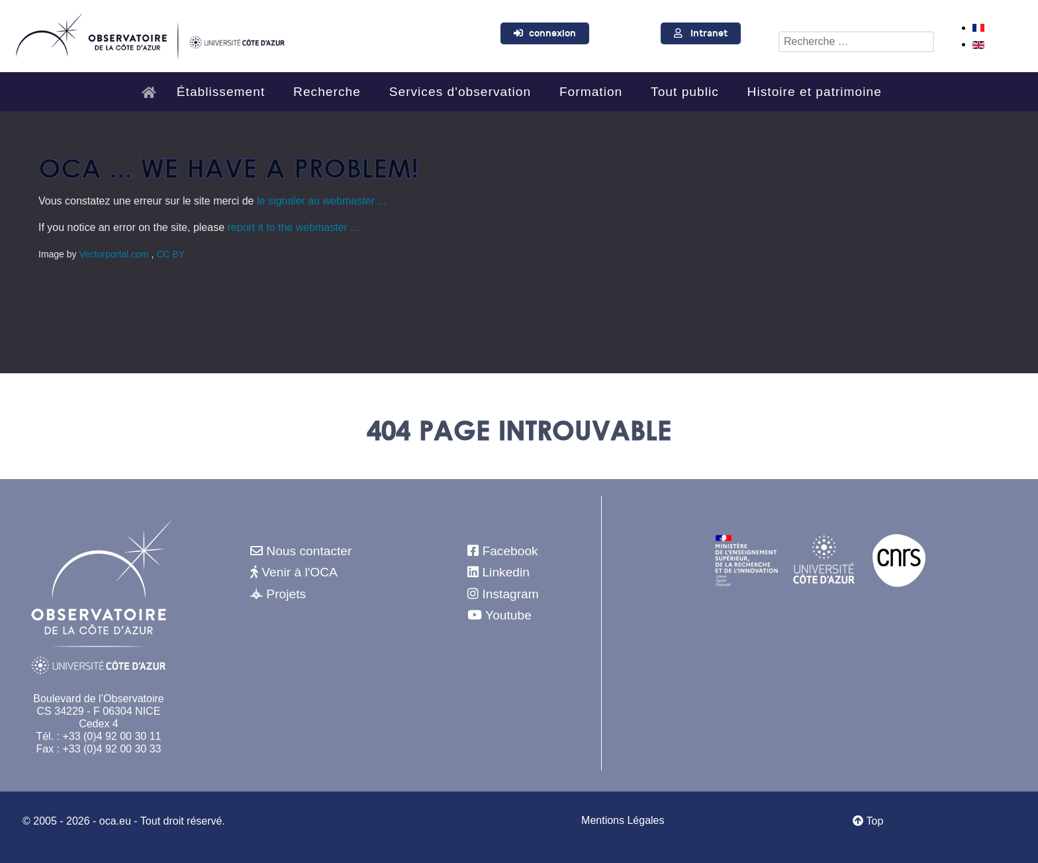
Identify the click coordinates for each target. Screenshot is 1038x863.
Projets (286, 594)
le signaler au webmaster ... (322, 200)
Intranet (709, 33)
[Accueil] (152, 86)
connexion (552, 33)
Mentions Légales (622, 820)
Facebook (510, 551)
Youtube (508, 615)
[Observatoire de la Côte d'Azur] (149, 34)
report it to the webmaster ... (293, 227)
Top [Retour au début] (868, 821)
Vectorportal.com (115, 254)
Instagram (510, 594)
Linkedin (505, 572)
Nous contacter (309, 551)
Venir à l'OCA (299, 572)
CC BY (170, 254)
